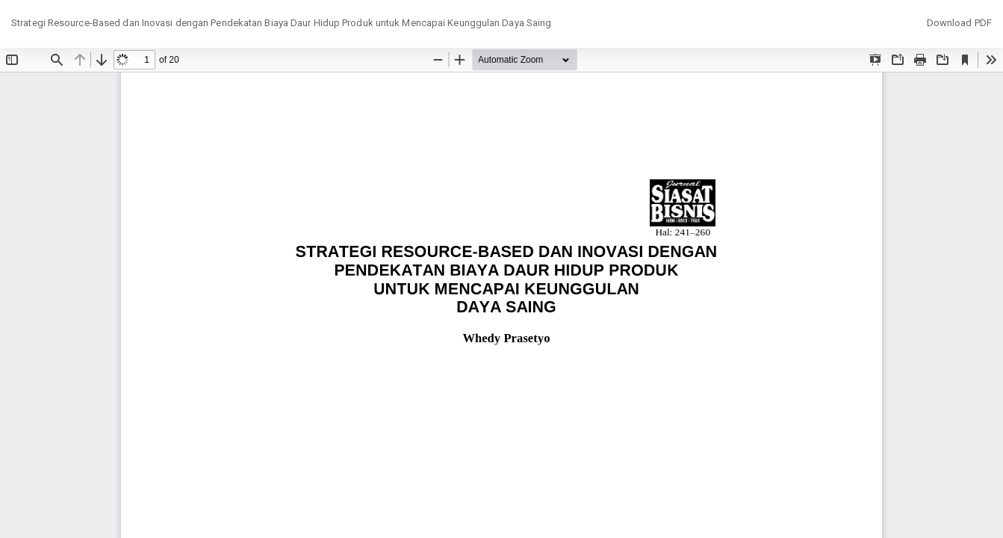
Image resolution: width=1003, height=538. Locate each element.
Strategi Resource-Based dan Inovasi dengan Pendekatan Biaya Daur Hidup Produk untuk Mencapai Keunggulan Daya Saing (281, 22)
